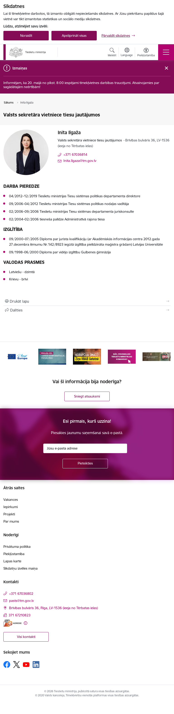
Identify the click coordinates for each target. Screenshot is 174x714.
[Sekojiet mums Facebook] (6, 664)
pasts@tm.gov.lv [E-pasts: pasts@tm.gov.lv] (21, 600)
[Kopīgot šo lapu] (87, 310)
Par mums (11, 521)
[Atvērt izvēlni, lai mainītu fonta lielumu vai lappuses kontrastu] (146, 52)
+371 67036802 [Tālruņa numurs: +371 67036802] (21, 593)
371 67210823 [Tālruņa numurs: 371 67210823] (20, 615)
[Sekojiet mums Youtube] (26, 664)
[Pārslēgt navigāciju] (166, 52)
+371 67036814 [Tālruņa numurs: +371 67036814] (75, 154)
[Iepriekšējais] (8, 356)
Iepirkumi (10, 507)
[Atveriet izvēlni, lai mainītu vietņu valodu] (126, 52)
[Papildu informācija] (25, 623)
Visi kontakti (26, 637)
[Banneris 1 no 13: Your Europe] (17, 356)
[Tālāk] (165, 356)
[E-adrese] (12, 623)
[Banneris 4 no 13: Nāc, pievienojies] (122, 356)
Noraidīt (26, 35)
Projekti (9, 514)
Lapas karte (12, 561)
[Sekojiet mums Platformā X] (16, 664)
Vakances (10, 499)
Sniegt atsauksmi (87, 396)
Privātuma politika (17, 546)
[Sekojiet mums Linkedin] (36, 664)
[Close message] (166, 68)
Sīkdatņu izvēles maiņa (20, 568)
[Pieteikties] (85, 463)
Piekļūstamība (13, 554)
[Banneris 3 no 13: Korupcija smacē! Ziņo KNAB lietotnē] (87, 356)
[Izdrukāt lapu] (87, 301)
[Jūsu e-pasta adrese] (85, 448)
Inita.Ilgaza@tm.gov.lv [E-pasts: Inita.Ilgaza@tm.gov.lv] (79, 160)
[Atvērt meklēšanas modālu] (112, 52)
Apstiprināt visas (74, 35)
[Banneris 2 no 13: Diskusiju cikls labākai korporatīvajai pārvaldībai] (52, 356)
